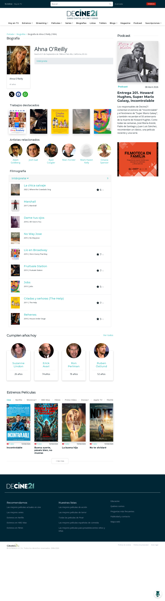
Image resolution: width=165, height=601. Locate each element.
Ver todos (108, 335)
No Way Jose (33, 234)
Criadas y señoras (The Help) (44, 298)
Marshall (30, 201)
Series (68, 23)
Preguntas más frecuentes (122, 511)
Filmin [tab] (57, 400)
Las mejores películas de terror (72, 512)
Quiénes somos (117, 506)
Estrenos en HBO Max (17, 522)
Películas (55, 23)
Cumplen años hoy (21, 335)
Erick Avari (46, 364)
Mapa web (115, 521)
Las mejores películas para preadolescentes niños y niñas (82, 529)
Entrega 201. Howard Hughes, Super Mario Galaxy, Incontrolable (135, 97)
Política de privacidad (141, 545)
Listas (93, 23)
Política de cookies (124, 545)
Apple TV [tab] (98, 400)
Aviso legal (154, 545)
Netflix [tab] (18, 400)
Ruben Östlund (101, 364)
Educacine (115, 501)
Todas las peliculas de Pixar (71, 517)
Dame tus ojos (34, 217)
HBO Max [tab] (45, 400)
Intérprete (42, 61)
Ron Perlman (74, 364)
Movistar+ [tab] (32, 400)
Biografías (81, 23)
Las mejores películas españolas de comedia (79, 522)
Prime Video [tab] (71, 400)
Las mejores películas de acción (73, 507)
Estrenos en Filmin (15, 528)
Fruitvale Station (35, 266)
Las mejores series (15, 512)
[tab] (60, 178)
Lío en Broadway (35, 250)
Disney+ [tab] (85, 400)
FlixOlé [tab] (110, 400)
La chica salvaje (35, 185)
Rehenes (30, 314)
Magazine (125, 23)
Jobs (27, 282)
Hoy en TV (18, 4)
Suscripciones (152, 23)
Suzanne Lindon (18, 364)
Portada (10, 34)
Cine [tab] (9, 400)
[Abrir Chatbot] (158, 594)
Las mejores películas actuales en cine (24, 507)
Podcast (138, 23)
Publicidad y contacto (120, 516)
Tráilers (103, 23)
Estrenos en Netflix (15, 517)
